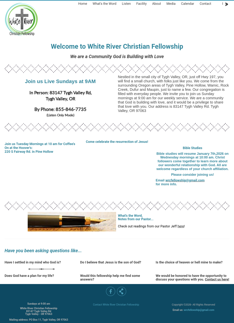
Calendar (187, 4)
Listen (126, 4)
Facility (141, 4)
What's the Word (104, 4)
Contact (205, 4)
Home (82, 4)
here (181, 226)
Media (171, 4)
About (156, 4)
